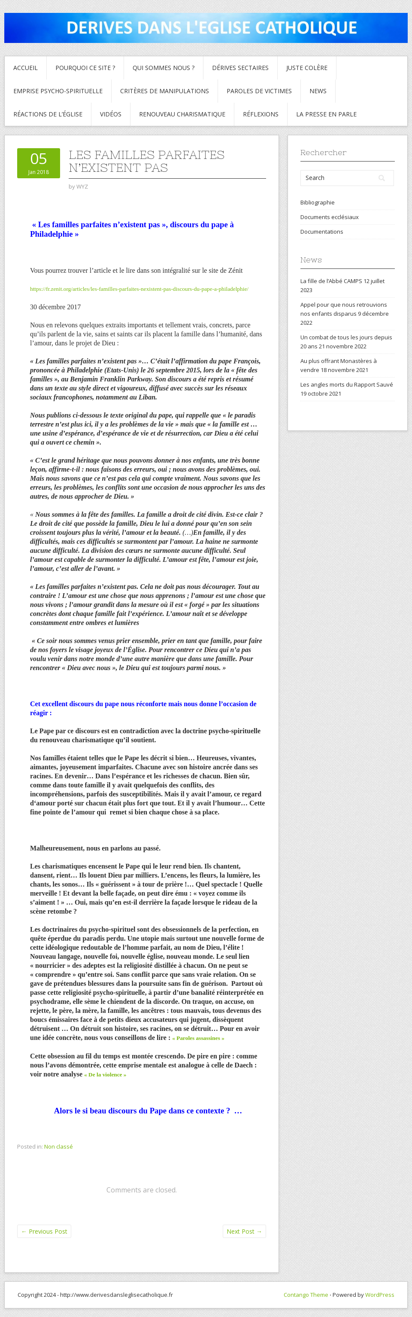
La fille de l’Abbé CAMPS (331, 281)
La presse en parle (326, 114)
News (318, 91)
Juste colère (306, 68)
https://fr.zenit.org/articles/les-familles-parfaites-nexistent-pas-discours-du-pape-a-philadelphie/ (139, 289)
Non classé (58, 1146)
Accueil (25, 68)
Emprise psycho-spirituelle (58, 91)
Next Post (244, 1231)
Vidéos (110, 114)
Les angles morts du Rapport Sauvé (346, 384)
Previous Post (44, 1231)
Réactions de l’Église (47, 114)
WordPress (379, 1295)
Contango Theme (306, 1295)
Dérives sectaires (240, 68)
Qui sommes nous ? (163, 68)
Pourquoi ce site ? (85, 68)
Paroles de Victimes (259, 91)
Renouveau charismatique (182, 114)
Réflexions (261, 114)
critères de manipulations (164, 91)
